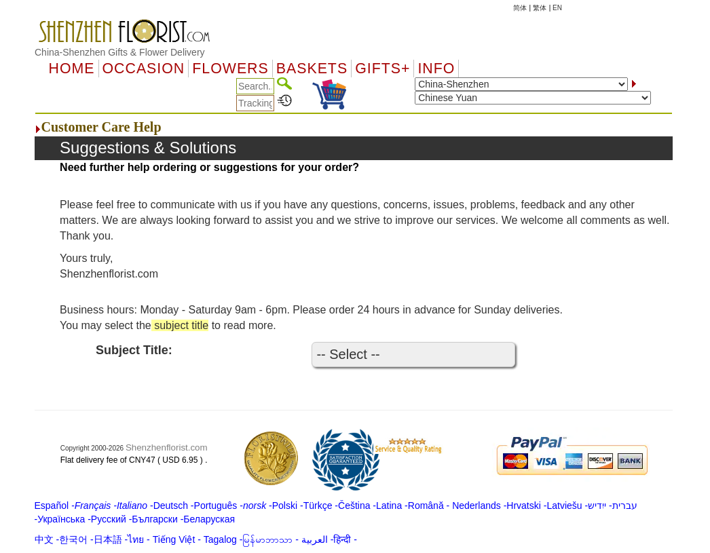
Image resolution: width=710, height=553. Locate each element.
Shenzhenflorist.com (167, 447)
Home (72, 68)
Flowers (230, 68)
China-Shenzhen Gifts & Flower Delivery (120, 52)
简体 (520, 8)
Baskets (312, 68)
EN (557, 8)
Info (436, 68)
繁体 (539, 8)
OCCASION (143, 68)
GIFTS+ (382, 68)
